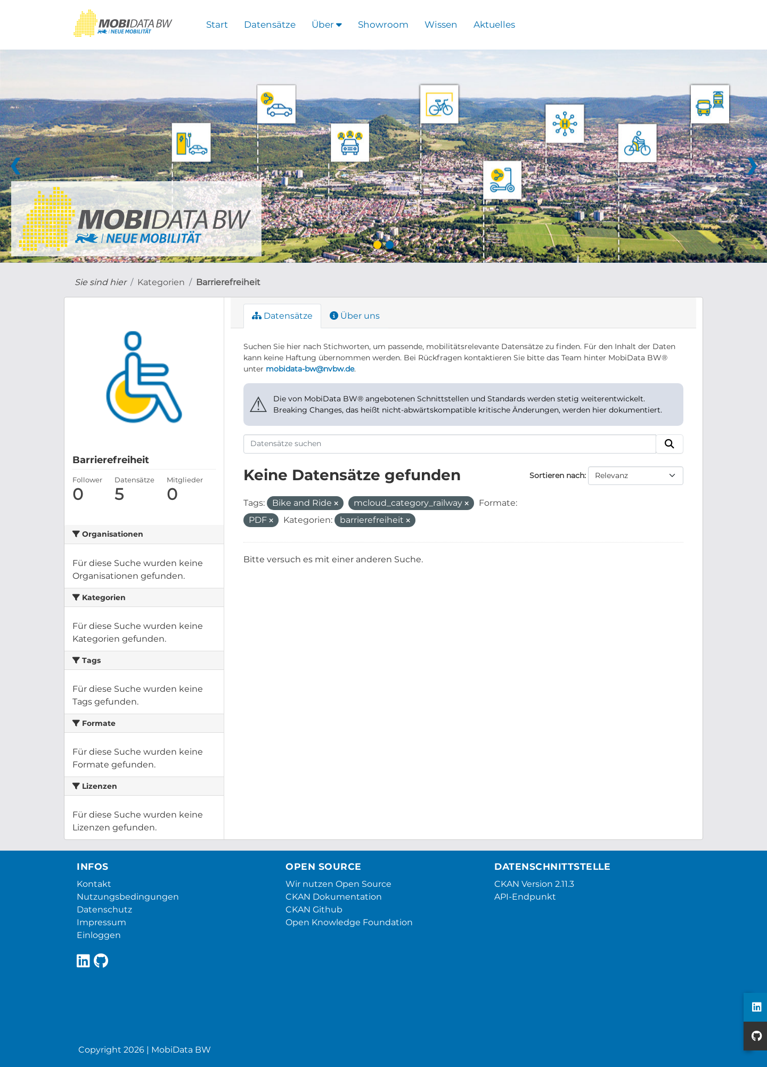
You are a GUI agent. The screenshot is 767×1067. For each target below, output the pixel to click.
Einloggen (99, 935)
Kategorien (161, 282)
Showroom (383, 24)
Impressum (101, 922)
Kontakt (94, 884)
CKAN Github (313, 909)
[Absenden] (669, 444)
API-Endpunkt (525, 897)
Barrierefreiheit (228, 282)
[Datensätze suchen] (450, 444)
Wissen (441, 24)
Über (327, 24)
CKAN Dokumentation (333, 897)
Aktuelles (494, 24)
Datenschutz (104, 909)
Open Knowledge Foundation (349, 922)
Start (217, 24)
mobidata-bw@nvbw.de (310, 369)
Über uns (355, 316)
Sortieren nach (556, 475)
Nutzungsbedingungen (128, 897)
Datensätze (270, 24)
